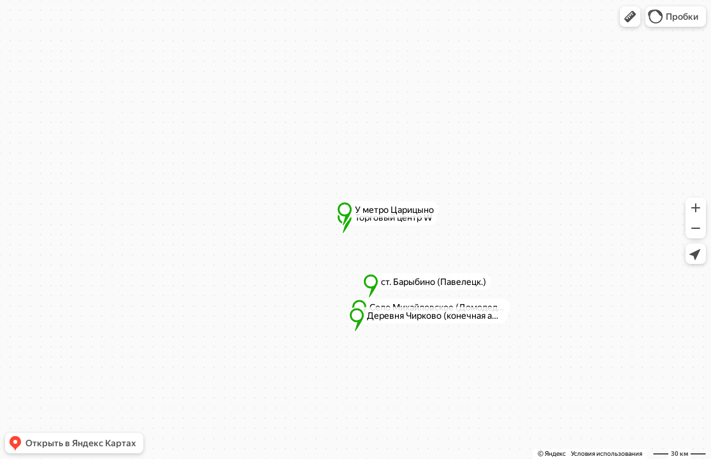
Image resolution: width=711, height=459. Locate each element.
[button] (630, 16)
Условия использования (606, 453)
